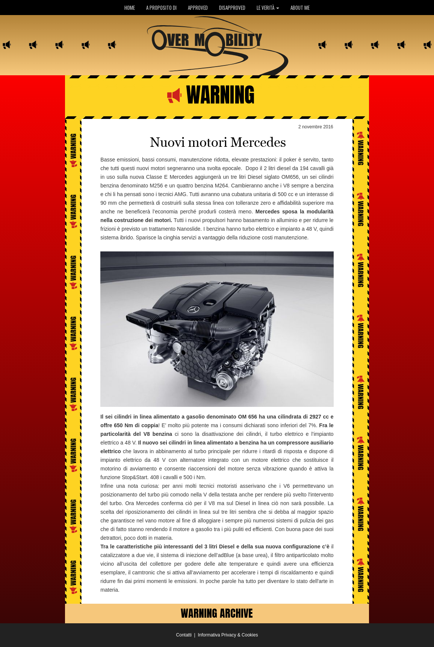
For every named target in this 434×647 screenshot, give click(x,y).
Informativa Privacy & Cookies (228, 635)
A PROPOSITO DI (161, 7)
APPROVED (198, 7)
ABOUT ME (300, 7)
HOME (129, 7)
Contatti (184, 635)
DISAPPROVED (232, 7)
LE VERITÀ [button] (268, 7)
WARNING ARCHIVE (217, 613)
